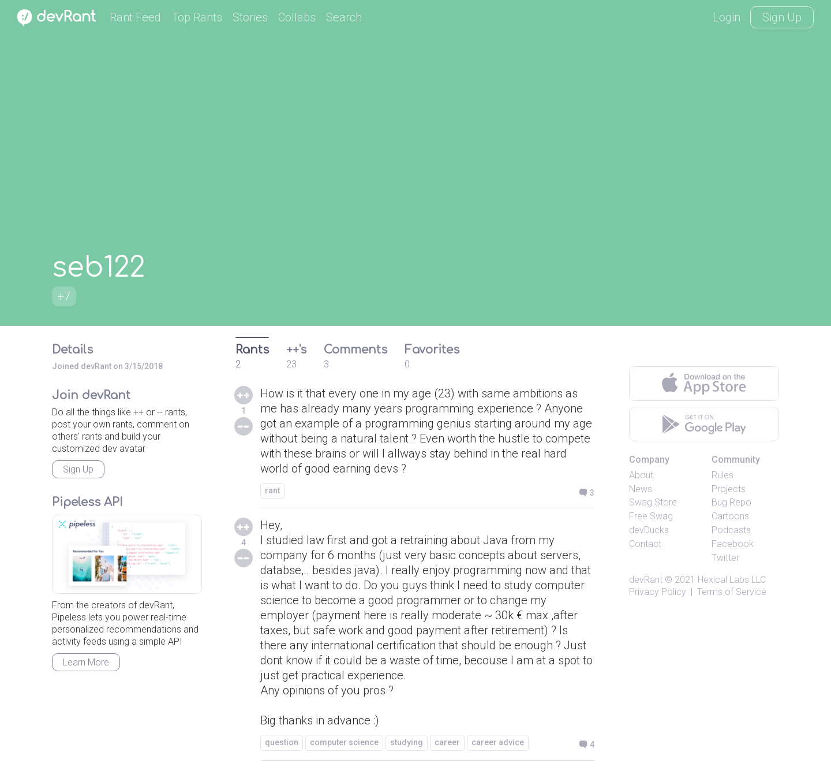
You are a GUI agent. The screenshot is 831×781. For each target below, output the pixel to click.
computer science (344, 742)
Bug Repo (731, 502)
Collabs (297, 17)
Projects (729, 489)
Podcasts (731, 530)
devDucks (649, 530)
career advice (497, 742)
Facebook (733, 543)
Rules (722, 475)
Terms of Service (731, 591)
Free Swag (651, 516)
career (447, 742)
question (281, 742)
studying (406, 742)
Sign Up (782, 17)
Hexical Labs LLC (732, 579)
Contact (645, 543)
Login (726, 17)
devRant (645, 579)
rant (272, 490)
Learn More (86, 662)
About (641, 475)
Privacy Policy (657, 591)
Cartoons (730, 516)
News (640, 489)
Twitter (725, 557)
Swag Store (653, 502)
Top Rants (196, 17)
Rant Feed (135, 17)
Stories (250, 17)
